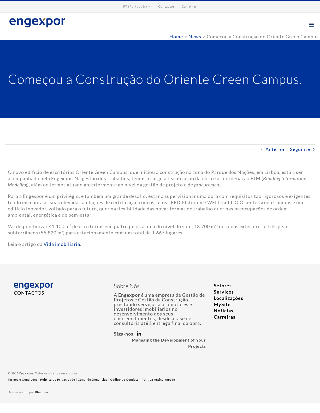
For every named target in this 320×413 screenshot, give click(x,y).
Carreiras (224, 317)
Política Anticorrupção (158, 379)
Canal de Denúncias (93, 379)
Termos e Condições (23, 379)
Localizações (228, 298)
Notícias (223, 310)
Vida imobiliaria (62, 244)
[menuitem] (137, 6)
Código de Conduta (124, 379)
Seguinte (300, 149)
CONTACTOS (29, 293)
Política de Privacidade (57, 379)
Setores (223, 285)
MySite (222, 304)
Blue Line (42, 392)
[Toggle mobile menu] (312, 24)
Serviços (224, 292)
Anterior (275, 149)
